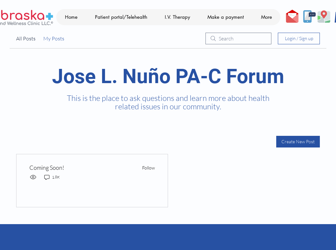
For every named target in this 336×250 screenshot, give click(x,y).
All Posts (26, 38)
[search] (238, 38)
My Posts (53, 38)
